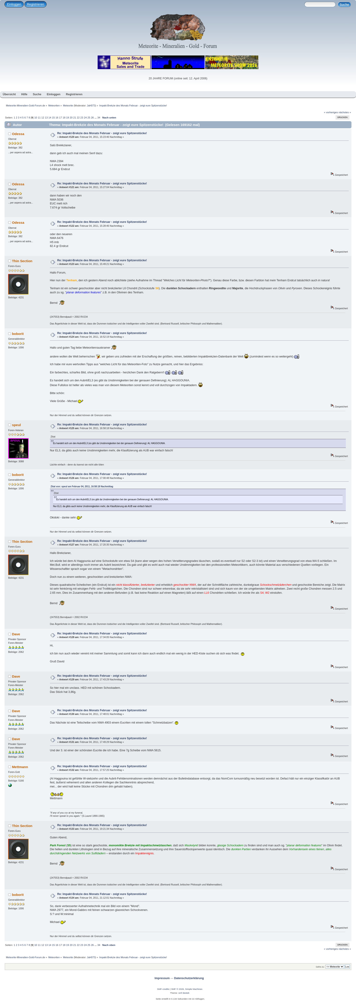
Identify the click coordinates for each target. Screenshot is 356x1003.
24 (85, 117)
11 (39, 117)
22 (78, 117)
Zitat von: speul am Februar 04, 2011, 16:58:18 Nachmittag (82, 486)
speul (16, 425)
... (95, 117)
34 (98, 117)
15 (53, 117)
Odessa (18, 134)
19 (67, 117)
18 (64, 117)
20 (71, 117)
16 (57, 117)
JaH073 (91, 105)
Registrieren (35, 4)
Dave (16, 634)
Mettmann (20, 767)
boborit (18, 334)
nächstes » (345, 112)
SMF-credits (163, 989)
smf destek (183, 993)
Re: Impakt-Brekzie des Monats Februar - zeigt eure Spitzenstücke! (102, 133)
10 (35, 117)
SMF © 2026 (177, 989)
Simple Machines (193, 989)
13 (46, 117)
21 (74, 117)
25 (88, 117)
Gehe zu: (320, 966)
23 (81, 117)
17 (60, 117)
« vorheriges (331, 112)
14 (49, 117)
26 (92, 117)
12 (42, 117)
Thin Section (22, 261)
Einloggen (14, 4)
